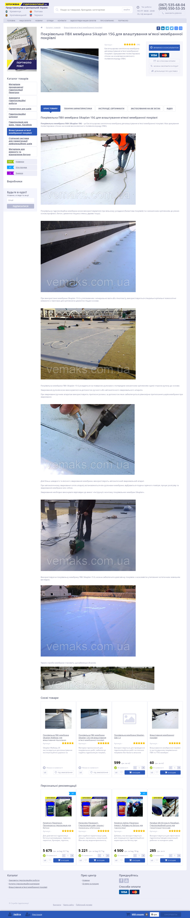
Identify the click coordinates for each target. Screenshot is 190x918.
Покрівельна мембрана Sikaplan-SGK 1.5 (129, 736)
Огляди (50, 20)
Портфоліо (123, 20)
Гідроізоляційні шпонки (17, 115)
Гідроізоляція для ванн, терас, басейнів (20, 123)
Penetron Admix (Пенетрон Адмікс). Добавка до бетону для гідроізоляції (128, 825)
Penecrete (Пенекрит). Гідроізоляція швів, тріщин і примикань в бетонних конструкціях (91, 827)
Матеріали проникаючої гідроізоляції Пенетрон (16, 88)
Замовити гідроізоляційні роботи (17, 100)
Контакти (62, 20)
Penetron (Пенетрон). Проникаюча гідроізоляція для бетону (57, 825)
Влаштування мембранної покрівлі (162, 736)
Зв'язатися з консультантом (164, 47)
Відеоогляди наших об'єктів (83, 20)
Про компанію (107, 20)
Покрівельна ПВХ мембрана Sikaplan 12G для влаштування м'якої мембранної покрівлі (92, 737)
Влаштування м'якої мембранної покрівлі (20, 131)
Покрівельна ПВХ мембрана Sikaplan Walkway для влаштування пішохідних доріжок (56, 739)
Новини (38, 20)
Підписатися (20, 206)
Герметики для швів (20, 108)
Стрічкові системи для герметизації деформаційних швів (20, 141)
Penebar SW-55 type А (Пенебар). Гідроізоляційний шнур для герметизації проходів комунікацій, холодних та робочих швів (164, 828)
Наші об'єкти (25, 20)
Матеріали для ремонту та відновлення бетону (20, 152)
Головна (11, 20)
